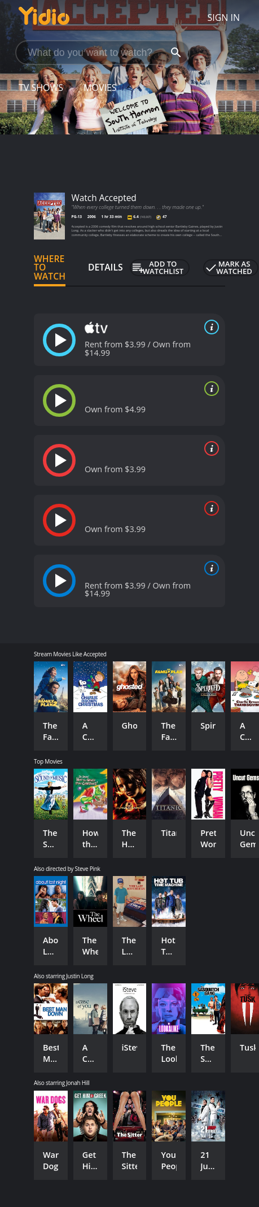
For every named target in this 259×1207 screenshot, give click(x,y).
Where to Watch (49, 267)
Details (105, 267)
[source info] (209, 327)
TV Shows (41, 87)
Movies (100, 87)
